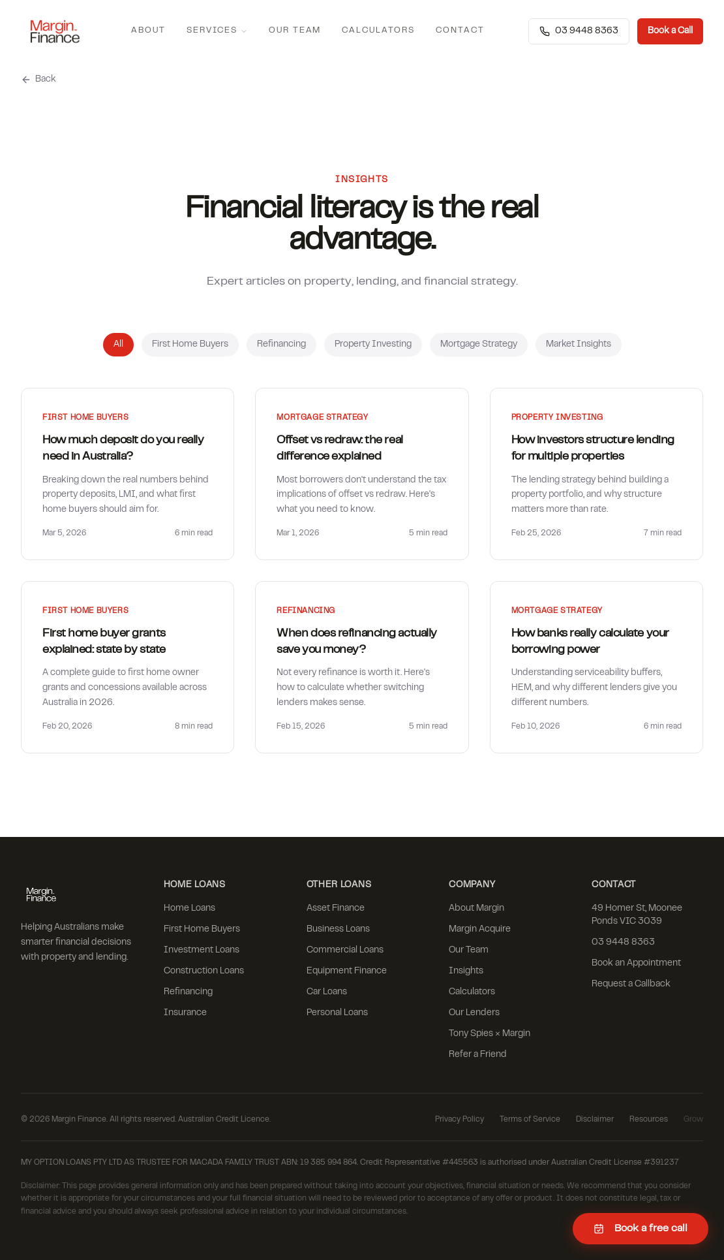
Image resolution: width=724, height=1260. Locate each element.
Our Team (295, 31)
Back (38, 79)
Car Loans (327, 992)
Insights (466, 971)
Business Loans (338, 930)
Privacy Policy (459, 1119)
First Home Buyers (190, 345)
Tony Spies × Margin (489, 1034)
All (118, 345)
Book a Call (670, 31)
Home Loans (189, 909)
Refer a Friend (478, 1055)
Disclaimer (595, 1119)
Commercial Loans (345, 950)
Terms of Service (530, 1119)
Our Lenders (474, 1013)
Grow (693, 1119)
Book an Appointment (636, 964)
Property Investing (373, 345)
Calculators (378, 31)
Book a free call (640, 1228)
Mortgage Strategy (478, 345)
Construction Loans (204, 971)
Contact (460, 31)
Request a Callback (631, 984)
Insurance (185, 1013)
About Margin (476, 909)
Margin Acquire (480, 930)
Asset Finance (336, 909)
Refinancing (281, 345)
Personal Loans (337, 1013)
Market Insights (578, 345)
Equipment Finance (347, 971)
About (148, 31)
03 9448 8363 (578, 31)
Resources (648, 1119)
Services (217, 31)
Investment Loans (201, 950)
